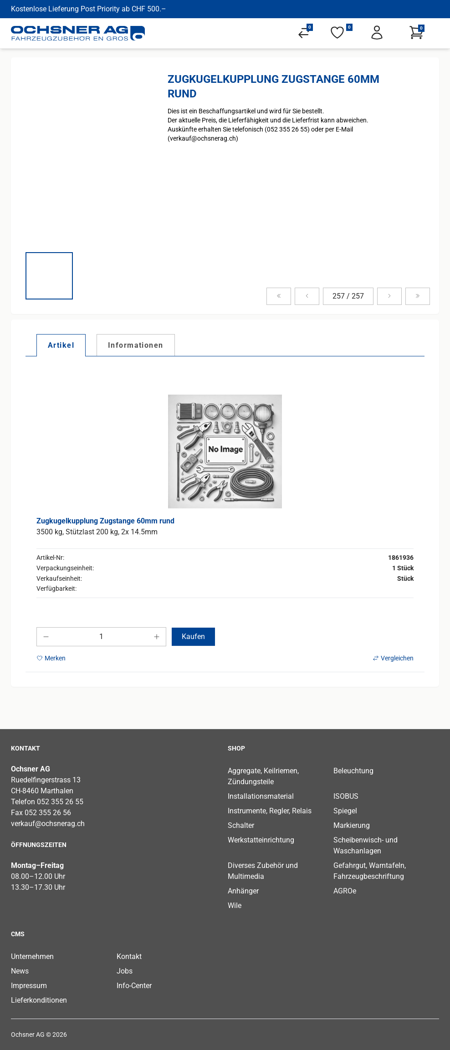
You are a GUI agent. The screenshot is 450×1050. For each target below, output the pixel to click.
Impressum (29, 985)
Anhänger (243, 891)
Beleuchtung (353, 770)
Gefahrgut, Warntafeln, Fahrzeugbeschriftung (369, 871)
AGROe (344, 891)
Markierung (351, 825)
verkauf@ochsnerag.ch (48, 823)
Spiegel (345, 811)
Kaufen (193, 636)
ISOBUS (345, 796)
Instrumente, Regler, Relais (270, 811)
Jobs (125, 971)
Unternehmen (32, 956)
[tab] (61, 345)
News (20, 971)
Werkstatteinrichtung (261, 840)
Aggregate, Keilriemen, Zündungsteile (263, 776)
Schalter (241, 825)
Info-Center (134, 985)
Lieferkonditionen (39, 1000)
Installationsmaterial (261, 796)
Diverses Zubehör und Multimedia (263, 871)
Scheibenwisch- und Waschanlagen (365, 845)
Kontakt (129, 956)
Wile (234, 905)
